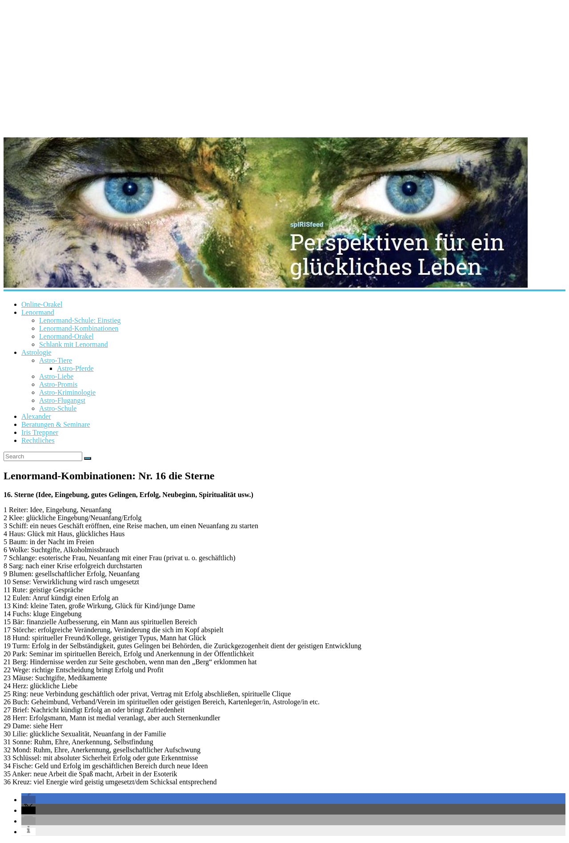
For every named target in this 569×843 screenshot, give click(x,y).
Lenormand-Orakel (66, 336)
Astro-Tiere (55, 360)
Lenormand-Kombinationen (79, 328)
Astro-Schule (57, 408)
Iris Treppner (39, 432)
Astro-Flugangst (62, 400)
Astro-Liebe (56, 376)
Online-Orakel (41, 304)
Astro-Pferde (75, 368)
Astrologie (36, 352)
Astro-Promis (58, 384)
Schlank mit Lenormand (73, 344)
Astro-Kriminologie (67, 392)
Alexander (36, 416)
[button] (28, 799)
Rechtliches (38, 440)
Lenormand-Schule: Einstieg (80, 320)
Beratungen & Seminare (55, 424)
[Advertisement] (284, 66)
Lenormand (37, 312)
